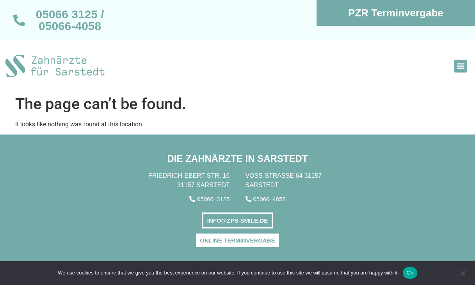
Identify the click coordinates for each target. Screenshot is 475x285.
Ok (410, 273)
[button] (460, 66)
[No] (462, 272)
